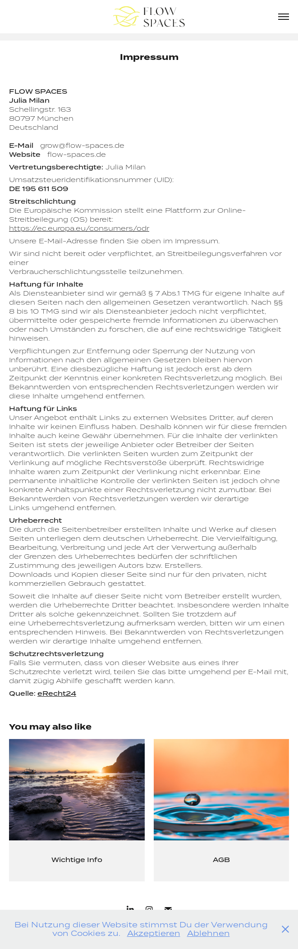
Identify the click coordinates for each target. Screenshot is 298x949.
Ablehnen (208, 933)
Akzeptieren (153, 933)
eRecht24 (56, 693)
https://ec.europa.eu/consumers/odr (79, 228)
